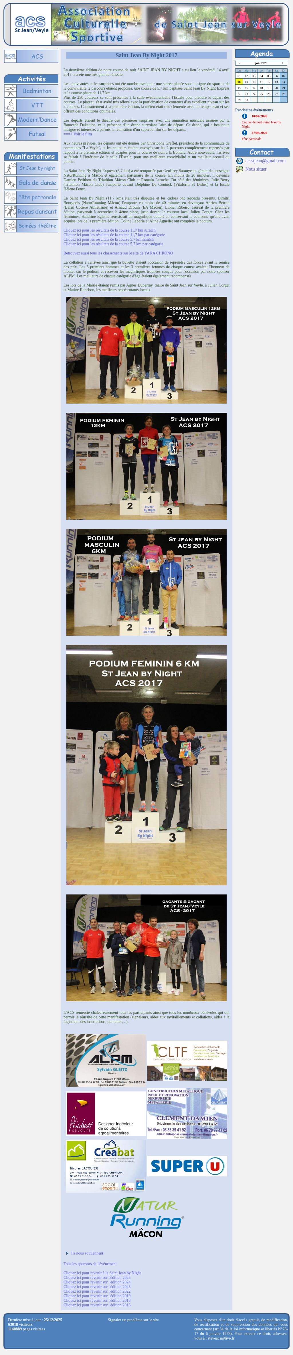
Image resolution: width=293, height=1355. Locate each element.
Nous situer (256, 169)
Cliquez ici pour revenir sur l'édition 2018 (97, 1300)
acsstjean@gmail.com (266, 160)
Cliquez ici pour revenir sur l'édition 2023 (97, 1287)
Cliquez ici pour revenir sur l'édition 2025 (97, 1277)
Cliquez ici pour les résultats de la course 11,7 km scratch (110, 230)
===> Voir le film (78, 134)
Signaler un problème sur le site (133, 1320)
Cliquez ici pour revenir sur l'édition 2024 (97, 1282)
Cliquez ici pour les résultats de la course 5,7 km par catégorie (113, 244)
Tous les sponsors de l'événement (90, 1264)
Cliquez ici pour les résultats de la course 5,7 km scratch (109, 239)
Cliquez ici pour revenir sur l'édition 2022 (97, 1291)
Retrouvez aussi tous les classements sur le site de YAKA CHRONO (118, 253)
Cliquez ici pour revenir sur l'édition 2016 (97, 1305)
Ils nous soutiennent (87, 1253)
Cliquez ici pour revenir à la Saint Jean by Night (102, 1273)
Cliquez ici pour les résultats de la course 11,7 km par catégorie (114, 235)
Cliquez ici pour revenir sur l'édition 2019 (97, 1296)
